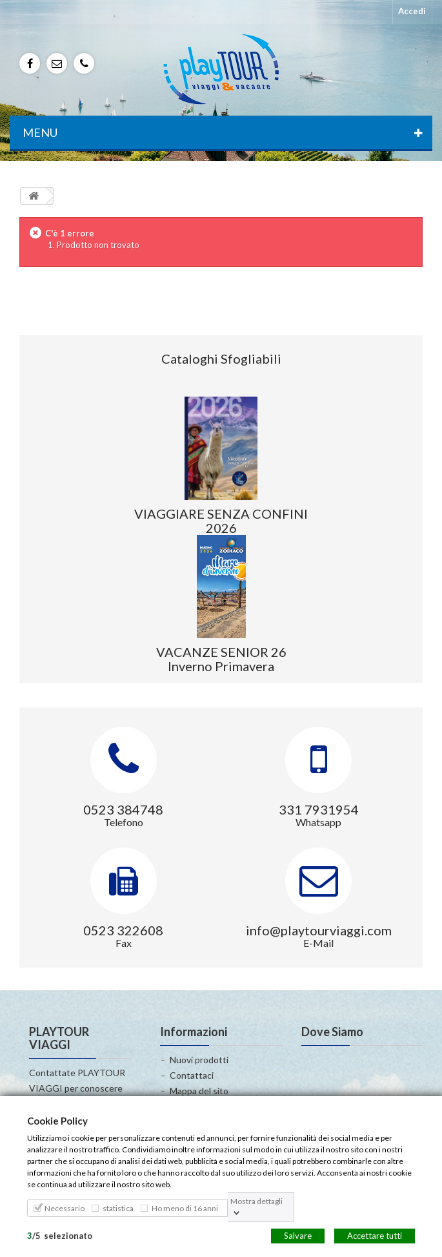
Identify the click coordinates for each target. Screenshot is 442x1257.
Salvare (298, 1235)
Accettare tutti (374, 1235)
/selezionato (59, 1235)
